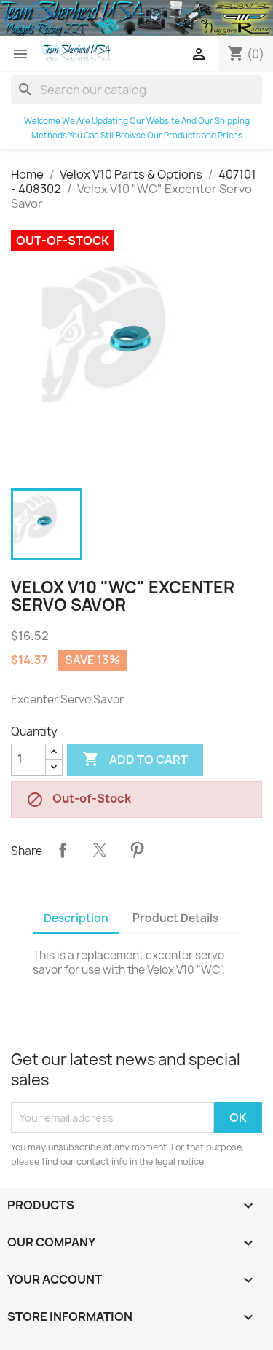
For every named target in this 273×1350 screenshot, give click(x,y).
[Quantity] (28, 760)
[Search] (136, 89)
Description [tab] (76, 918)
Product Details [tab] (175, 918)
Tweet (99, 850)
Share (62, 850)
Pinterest (136, 850)
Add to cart (135, 759)
